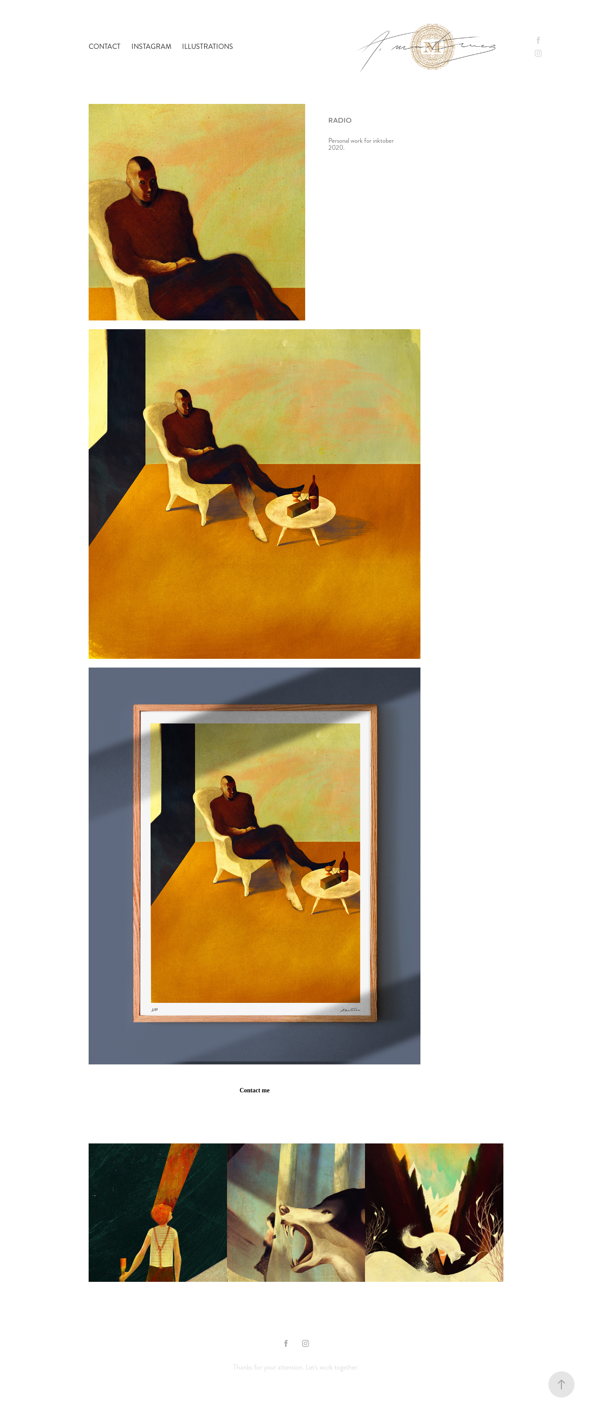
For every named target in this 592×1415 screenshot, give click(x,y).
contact (104, 46)
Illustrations (207, 46)
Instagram (151, 46)
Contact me (255, 1090)
